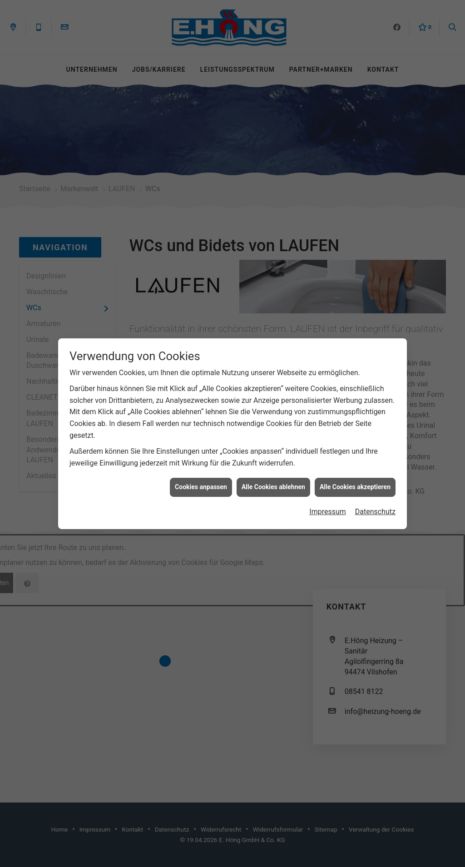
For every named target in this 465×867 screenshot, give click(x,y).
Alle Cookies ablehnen (273, 476)
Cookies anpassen (201, 476)
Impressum (327, 501)
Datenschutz (375, 501)
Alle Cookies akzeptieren (355, 476)
